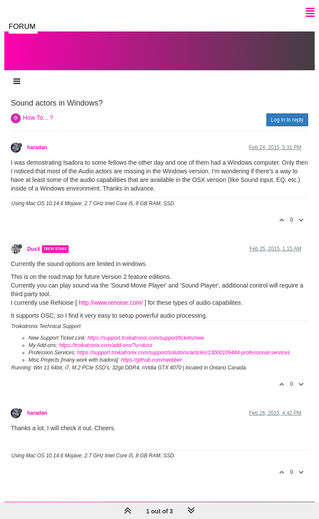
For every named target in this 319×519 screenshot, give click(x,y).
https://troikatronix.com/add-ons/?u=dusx (105, 345)
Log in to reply (287, 120)
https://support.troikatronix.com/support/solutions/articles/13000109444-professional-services (183, 353)
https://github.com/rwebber (151, 360)
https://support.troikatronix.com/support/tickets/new (146, 338)
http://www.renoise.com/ (111, 302)
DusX (33, 249)
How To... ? (38, 117)
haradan (37, 147)
